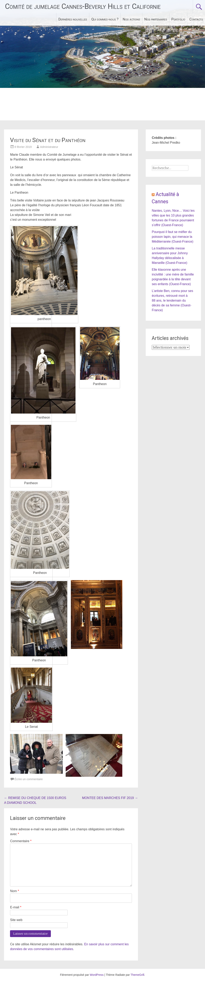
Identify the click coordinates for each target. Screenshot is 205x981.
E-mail (15, 907)
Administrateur (49, 146)
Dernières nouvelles (72, 19)
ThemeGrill (137, 974)
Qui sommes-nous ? (105, 19)
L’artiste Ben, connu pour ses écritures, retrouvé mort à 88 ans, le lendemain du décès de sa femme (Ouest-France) (172, 300)
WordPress (97, 974)
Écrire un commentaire (28, 779)
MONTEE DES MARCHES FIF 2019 (110, 798)
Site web (16, 920)
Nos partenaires (155, 19)
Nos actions (131, 19)
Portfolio (178, 19)
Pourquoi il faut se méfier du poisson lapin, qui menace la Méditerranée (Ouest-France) (172, 236)
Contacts (196, 19)
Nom (14, 891)
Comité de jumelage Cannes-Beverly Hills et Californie (83, 6)
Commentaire (20, 841)
